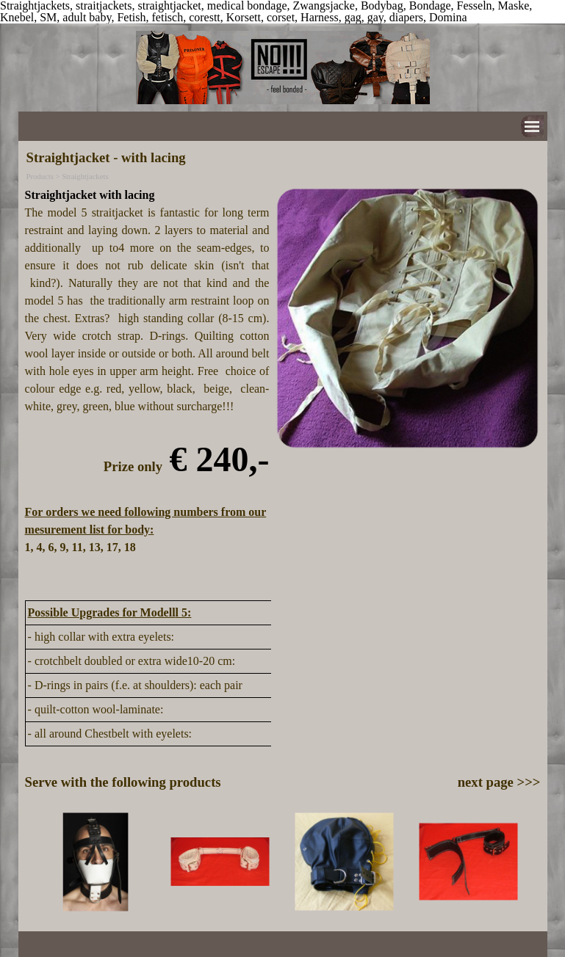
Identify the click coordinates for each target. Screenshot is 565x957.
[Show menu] (532, 126)
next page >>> (499, 782)
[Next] (533, 862)
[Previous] (31, 862)
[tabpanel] (147, 389)
